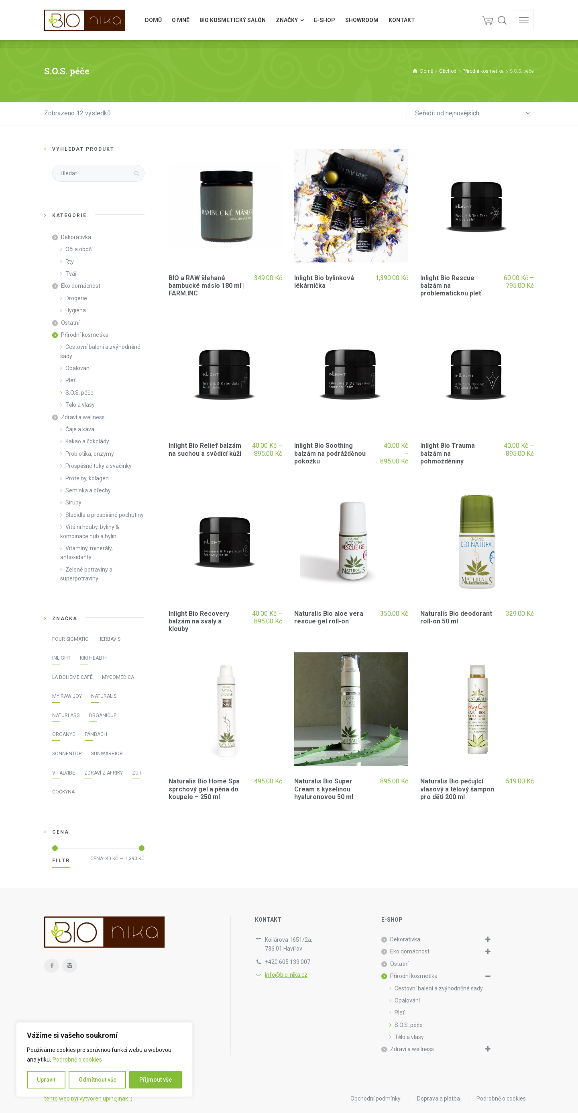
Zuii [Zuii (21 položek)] (136, 773)
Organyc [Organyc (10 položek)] (63, 734)
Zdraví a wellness (83, 417)
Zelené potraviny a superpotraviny (86, 574)
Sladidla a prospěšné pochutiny (104, 515)
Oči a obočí (79, 249)
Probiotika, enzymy (89, 454)
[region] (104, 1059)
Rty (69, 261)
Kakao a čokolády (87, 441)
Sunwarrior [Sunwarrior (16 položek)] (107, 753)
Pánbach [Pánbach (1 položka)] (96, 734)
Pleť (70, 380)
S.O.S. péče (79, 392)
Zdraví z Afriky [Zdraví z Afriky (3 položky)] (103, 773)
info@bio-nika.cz (286, 975)
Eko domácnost (80, 286)
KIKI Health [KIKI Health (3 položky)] (93, 658)
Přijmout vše (155, 1079)
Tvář (71, 274)
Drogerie (76, 298)
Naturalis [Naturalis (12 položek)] (103, 696)
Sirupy (73, 502)
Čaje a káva (79, 429)
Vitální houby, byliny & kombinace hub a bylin (89, 531)
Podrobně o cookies (77, 1059)
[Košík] (487, 20)
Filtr (61, 860)
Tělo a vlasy (80, 405)
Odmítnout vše (97, 1079)
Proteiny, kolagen (87, 478)
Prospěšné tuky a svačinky (98, 466)
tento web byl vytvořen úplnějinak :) (88, 1098)
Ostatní (70, 323)
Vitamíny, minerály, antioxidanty (86, 552)
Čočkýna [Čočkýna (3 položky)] (63, 792)
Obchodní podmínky (375, 1098)
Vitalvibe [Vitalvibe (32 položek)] (63, 773)
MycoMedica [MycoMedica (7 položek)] (118, 677)
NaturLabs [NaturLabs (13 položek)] (65, 715)
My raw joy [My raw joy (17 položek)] (67, 696)
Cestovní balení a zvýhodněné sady (100, 351)
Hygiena (75, 310)
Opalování (78, 368)
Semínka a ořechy (88, 490)
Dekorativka (76, 237)
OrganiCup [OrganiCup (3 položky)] (102, 715)
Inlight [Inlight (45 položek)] (61, 658)
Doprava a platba (438, 1098)
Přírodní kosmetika (84, 335)
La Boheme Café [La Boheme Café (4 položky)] (72, 677)
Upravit (46, 1079)
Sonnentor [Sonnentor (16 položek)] (67, 753)
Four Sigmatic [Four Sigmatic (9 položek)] (70, 639)
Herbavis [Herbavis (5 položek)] (109, 639)
